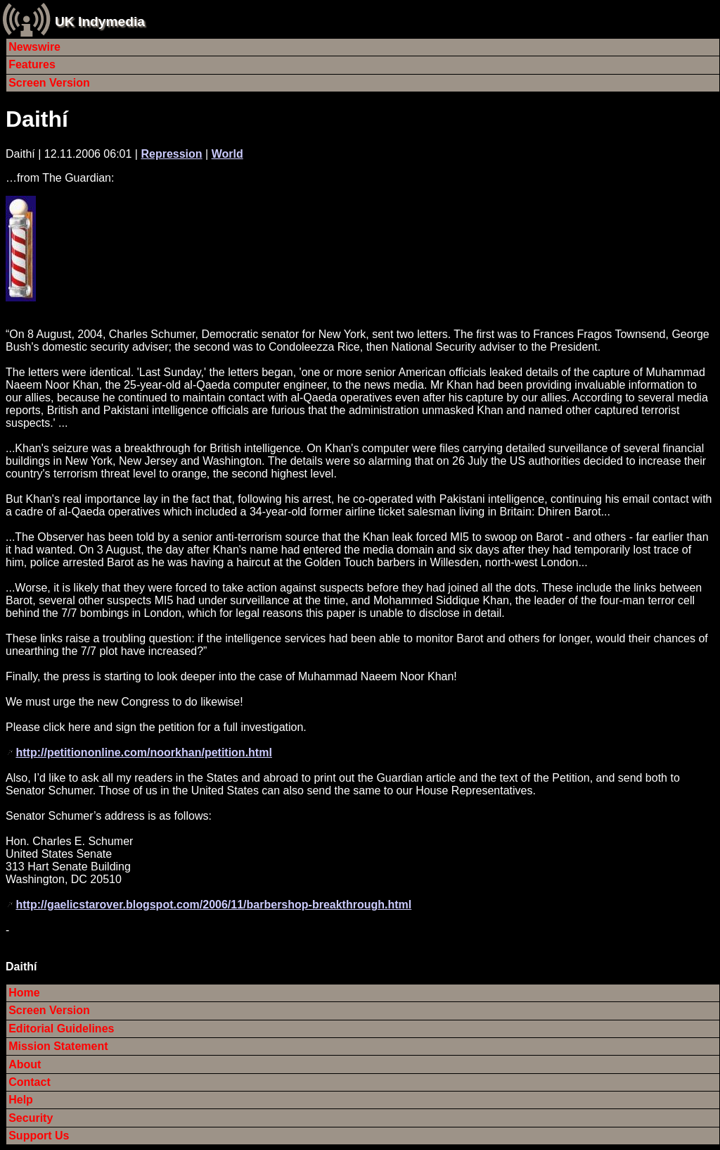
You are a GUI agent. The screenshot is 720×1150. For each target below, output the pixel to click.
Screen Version (49, 83)
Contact (29, 1082)
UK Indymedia (100, 21)
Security (30, 1118)
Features (32, 64)
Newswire (34, 47)
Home (23, 993)
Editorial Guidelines (61, 1029)
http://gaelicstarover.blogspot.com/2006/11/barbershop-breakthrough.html (213, 905)
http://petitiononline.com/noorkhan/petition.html (143, 752)
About (24, 1064)
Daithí (37, 119)
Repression (171, 154)
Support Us (38, 1136)
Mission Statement (58, 1046)
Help (20, 1100)
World (227, 154)
